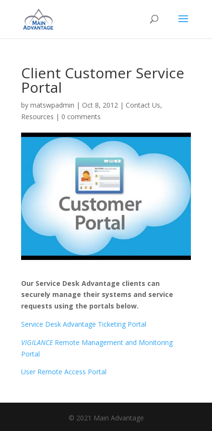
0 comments (81, 116)
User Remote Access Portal (63, 371)
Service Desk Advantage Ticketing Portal (83, 324)
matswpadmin (52, 105)
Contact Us (143, 105)
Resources (37, 116)
